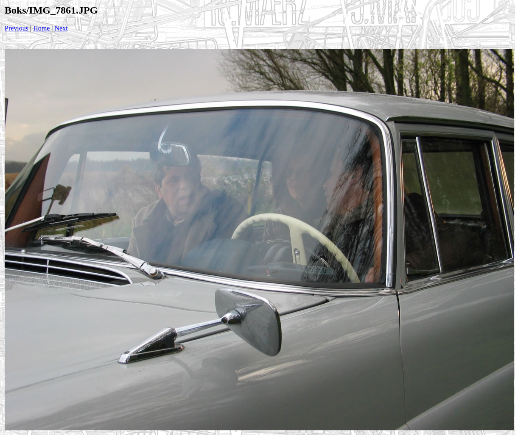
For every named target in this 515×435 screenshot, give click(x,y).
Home (41, 28)
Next (61, 28)
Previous (16, 28)
